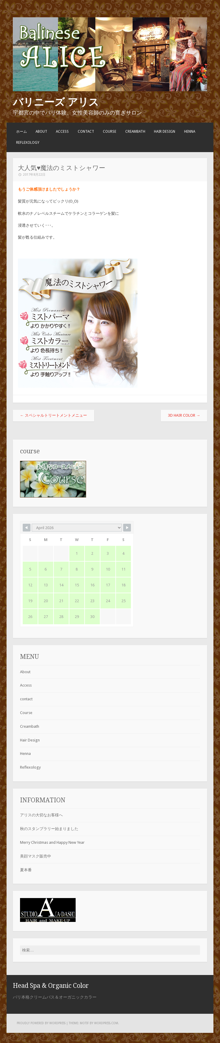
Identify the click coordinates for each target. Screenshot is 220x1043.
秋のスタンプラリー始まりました (49, 828)
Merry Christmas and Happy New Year (52, 842)
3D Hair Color (184, 415)
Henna (189, 131)
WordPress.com (106, 1023)
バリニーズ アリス (56, 102)
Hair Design (164, 131)
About (41, 131)
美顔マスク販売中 (35, 856)
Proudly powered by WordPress (41, 1023)
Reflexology (27, 142)
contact (86, 131)
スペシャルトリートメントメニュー (53, 415)
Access (62, 131)
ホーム (21, 131)
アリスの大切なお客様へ (41, 815)
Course (109, 131)
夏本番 (26, 870)
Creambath (135, 131)
